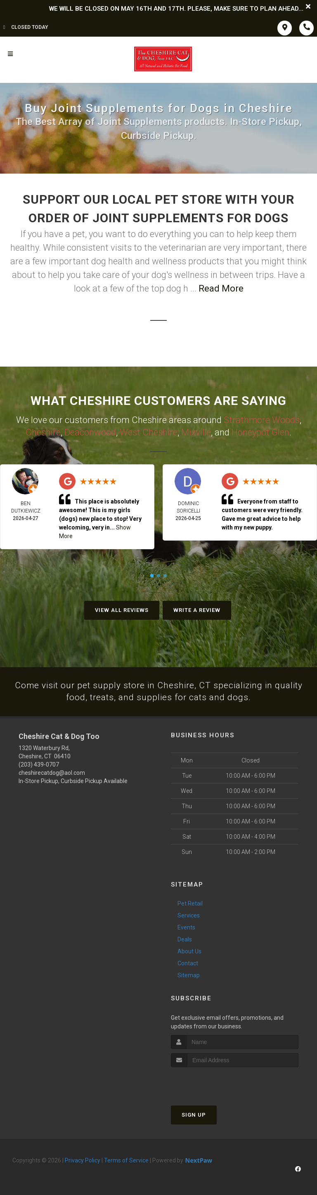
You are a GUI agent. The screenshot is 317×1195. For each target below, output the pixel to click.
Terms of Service (126, 1160)
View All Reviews (122, 609)
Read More (221, 288)
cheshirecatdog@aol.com (52, 772)
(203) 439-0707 (39, 764)
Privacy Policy (82, 1160)
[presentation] (215, 1082)
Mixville (196, 431)
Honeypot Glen (260, 431)
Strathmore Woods (262, 419)
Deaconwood (90, 431)
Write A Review (196, 609)
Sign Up (194, 1115)
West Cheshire (148, 431)
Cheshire (43, 431)
